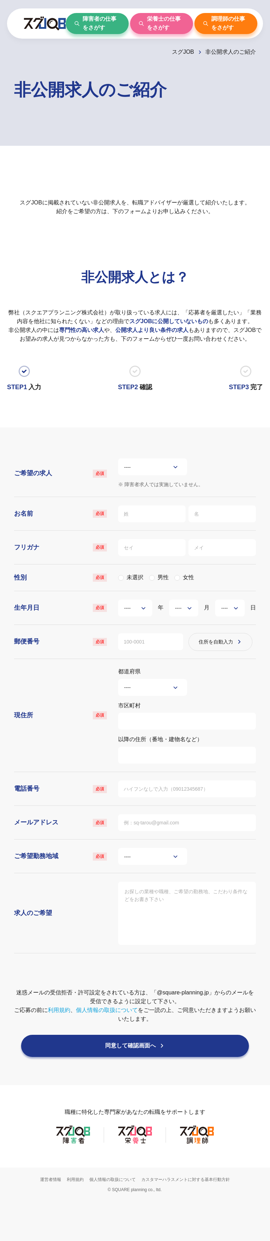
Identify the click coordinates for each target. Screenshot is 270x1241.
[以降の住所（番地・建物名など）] (187, 776)
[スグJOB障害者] (73, 1182)
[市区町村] (187, 739)
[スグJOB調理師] (197, 1182)
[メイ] (224, 554)
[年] (135, 618)
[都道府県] (152, 702)
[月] (183, 618)
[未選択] (121, 586)
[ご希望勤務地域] (152, 885)
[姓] (152, 518)
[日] (230, 618)
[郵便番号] (152, 654)
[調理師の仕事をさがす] (225, 23)
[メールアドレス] (187, 849)
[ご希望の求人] (152, 468)
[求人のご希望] (187, 943)
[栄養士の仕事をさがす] (161, 23)
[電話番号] (187, 812)
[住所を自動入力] (228, 654)
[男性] (152, 586)
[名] (224, 518)
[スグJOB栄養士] (135, 1182)
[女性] (177, 586)
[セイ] (152, 554)
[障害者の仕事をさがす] (97, 23)
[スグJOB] (187, 52)
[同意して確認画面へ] (135, 1082)
